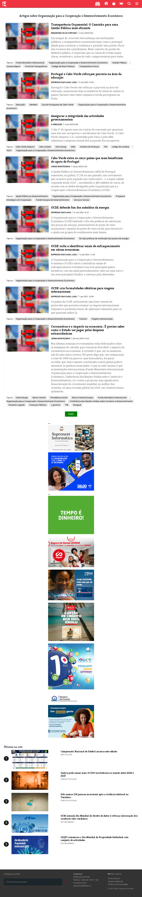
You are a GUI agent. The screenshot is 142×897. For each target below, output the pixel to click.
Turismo (83, 319)
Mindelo (33, 104)
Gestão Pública (119, 62)
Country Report (13, 66)
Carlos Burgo (22, 397)
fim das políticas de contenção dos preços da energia (104, 238)
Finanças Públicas (37, 405)
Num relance (114, 874)
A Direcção (56, 124)
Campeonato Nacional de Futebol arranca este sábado (89, 751)
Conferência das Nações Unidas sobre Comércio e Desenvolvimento (101, 401)
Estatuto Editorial (115, 881)
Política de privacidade (118, 884)
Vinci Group (60, 146)
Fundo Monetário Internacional (30, 62)
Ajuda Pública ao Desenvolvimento (32, 196)
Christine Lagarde (16, 405)
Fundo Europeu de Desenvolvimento (52, 200)
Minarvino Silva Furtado (64, 33)
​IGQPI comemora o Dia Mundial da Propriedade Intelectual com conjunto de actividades (95, 839)
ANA (72, 146)
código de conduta (120, 146)
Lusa (74, 82)
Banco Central (39, 397)
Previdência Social (58, 397)
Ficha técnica (114, 878)
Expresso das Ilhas (61, 82)
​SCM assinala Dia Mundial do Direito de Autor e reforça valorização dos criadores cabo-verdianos (99, 817)
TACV (8, 150)
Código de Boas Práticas (63, 66)
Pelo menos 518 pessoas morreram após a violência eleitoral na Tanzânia (94, 796)
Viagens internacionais (102, 319)
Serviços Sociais (81, 200)
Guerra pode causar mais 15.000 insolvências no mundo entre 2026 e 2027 (97, 774)
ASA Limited (45, 146)
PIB (66, 405)
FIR (105, 146)
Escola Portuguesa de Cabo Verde (57, 104)
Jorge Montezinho (60, 166)
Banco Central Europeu (82, 397)
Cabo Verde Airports (25, 146)
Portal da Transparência (36, 66)
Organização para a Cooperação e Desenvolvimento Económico (78, 62)
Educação (20, 104)
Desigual (77, 405)
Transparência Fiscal (88, 66)
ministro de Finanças (89, 146)
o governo (55, 405)
